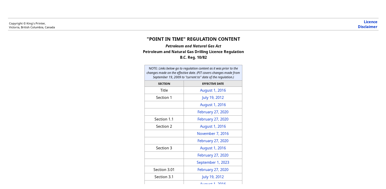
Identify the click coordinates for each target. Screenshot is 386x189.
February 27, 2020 (213, 111)
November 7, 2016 (213, 133)
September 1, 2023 (213, 162)
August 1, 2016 (213, 90)
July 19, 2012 (213, 97)
